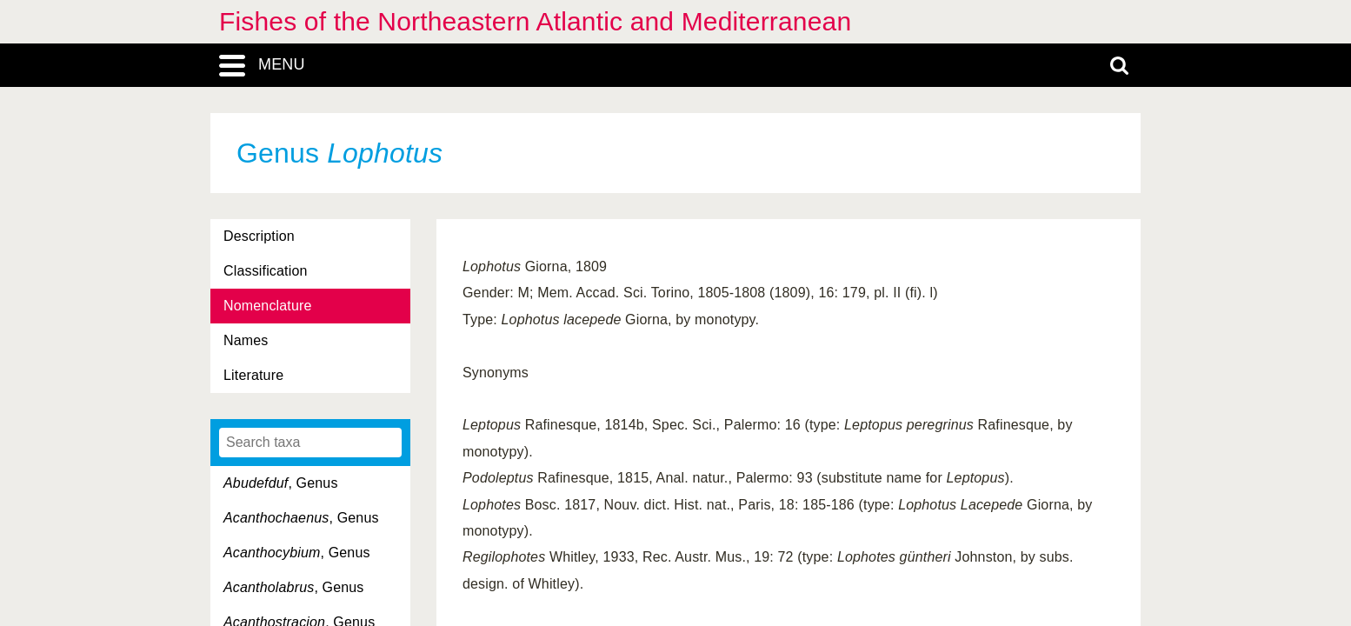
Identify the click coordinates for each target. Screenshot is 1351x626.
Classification (265, 270)
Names (245, 340)
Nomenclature (267, 305)
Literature (253, 375)
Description (259, 236)
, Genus (280, 483)
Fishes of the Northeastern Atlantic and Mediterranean (535, 21)
